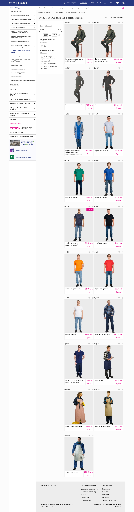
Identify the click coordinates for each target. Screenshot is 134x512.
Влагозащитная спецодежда (20, 41)
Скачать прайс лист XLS (23, 157)
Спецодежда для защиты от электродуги (20, 60)
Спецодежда (15, 8)
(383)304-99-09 (95, 3)
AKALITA (118, 506)
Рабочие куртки (16, 77)
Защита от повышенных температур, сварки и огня (19, 32)
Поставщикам (86, 500)
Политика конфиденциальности (62, 504)
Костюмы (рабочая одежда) (20, 15)
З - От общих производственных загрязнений (48, 59)
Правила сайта (46, 504)
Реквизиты (106, 494)
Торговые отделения (88, 485)
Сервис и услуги (16, 132)
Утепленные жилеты (18, 69)
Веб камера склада (27, 141)
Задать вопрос (86, 497)
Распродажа (15, 128)
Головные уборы (16, 65)
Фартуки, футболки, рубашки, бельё (20, 51)
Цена (105, 17)
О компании (106, 489)
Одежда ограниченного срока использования (21, 37)
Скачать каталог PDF (22, 150)
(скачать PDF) (26, 128)
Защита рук (14, 89)
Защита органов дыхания (20, 99)
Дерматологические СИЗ (20, 103)
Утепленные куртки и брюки (20, 23)
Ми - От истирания (48, 64)
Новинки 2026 (15, 124)
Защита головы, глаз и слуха (19, 94)
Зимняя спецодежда (18, 73)
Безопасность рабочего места (19, 114)
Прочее (13, 119)
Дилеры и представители (90, 489)
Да (43, 46)
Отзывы (84, 494)
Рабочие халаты (16, 11)
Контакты (83, 3)
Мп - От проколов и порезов (49, 67)
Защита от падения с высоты (18, 108)
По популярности (116, 17)
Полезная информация (89, 492)
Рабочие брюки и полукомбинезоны (23, 81)
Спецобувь (14, 85)
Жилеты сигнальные (18, 27)
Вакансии (105, 492)
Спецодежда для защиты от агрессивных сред (20, 46)
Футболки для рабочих (20, 56)
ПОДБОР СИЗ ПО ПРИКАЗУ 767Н (21, 136)
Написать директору (109, 500)
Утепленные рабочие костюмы (21, 19)
